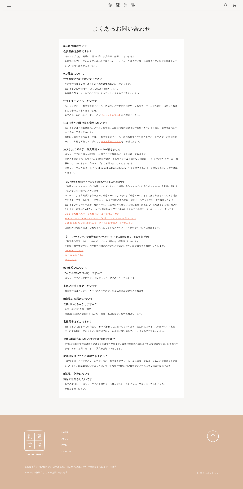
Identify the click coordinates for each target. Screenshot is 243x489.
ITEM (64, 445)
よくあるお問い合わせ (54, 472)
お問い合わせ (43, 466)
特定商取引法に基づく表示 (101, 466)
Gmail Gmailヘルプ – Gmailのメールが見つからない (92, 214)
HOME (65, 432)
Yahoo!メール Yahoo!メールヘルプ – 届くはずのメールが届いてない (100, 218)
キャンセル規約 (32, 472)
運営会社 (29, 466)
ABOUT (65, 438)
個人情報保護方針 (76, 466)
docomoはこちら (74, 250)
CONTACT (67, 451)
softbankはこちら (74, 255)
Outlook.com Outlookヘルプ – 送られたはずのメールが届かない (99, 223)
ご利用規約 (58, 466)
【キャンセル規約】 (111, 115)
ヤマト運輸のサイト (111, 141)
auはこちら (71, 259)
